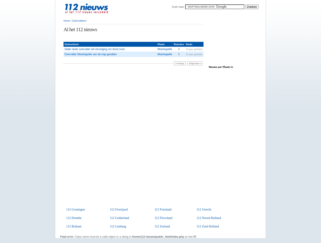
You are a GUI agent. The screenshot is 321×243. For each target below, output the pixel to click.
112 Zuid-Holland (208, 226)
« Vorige (179, 63)
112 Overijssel (119, 209)
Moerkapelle (164, 49)
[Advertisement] (116, 37)
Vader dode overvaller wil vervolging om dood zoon (94, 49)
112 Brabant (73, 226)
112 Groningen (75, 209)
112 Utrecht (204, 209)
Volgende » (195, 63)
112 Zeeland (162, 226)
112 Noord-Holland (209, 218)
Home (67, 20)
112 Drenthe (74, 218)
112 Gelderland (119, 218)
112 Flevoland (163, 218)
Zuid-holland (79, 20)
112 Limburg (118, 226)
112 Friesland (162, 209)
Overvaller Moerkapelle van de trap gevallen (90, 54)
